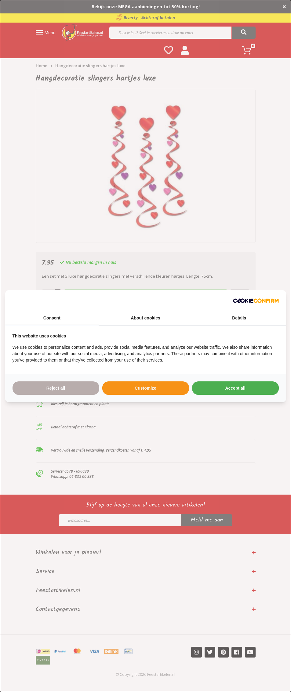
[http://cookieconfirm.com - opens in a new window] (256, 300)
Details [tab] (239, 317)
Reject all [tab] (55, 388)
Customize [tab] (145, 388)
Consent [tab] (51, 317)
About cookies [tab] (145, 317)
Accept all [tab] (235, 388)
